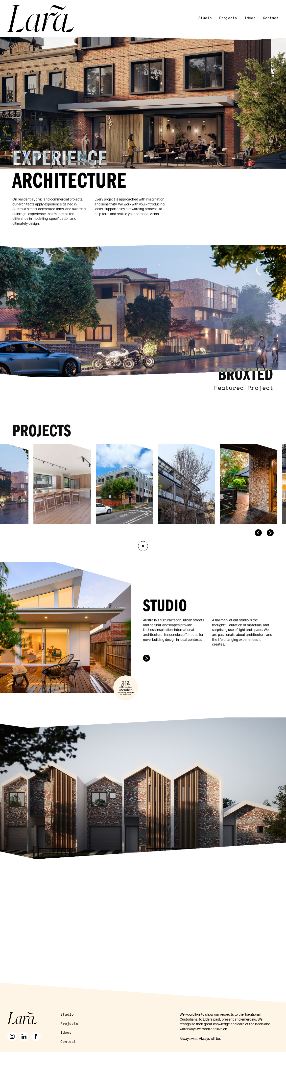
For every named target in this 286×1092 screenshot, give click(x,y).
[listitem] (62, 481)
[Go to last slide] (258, 529)
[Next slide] (270, 529)
